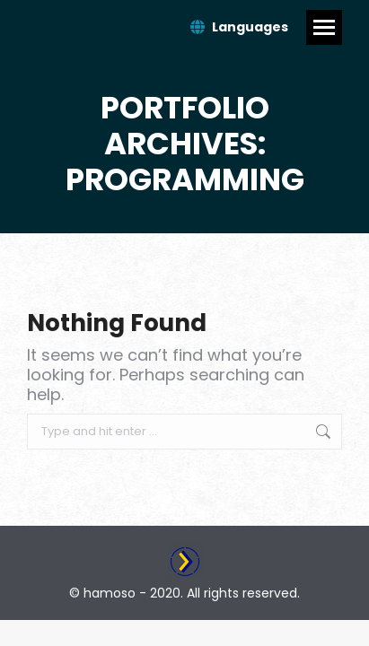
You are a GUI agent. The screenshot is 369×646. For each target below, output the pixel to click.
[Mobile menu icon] (324, 27)
